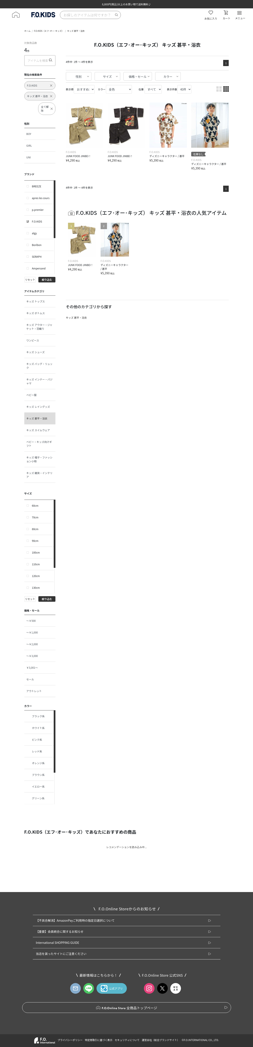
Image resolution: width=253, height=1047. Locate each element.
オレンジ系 (35, 763)
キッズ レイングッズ (38, 406)
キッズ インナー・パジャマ (39, 381)
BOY (28, 134)
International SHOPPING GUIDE (57, 942)
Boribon (37, 245)
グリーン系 (35, 798)
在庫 (141, 89)
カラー (167, 76)
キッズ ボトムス (35, 313)
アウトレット (34, 691)
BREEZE (36, 186)
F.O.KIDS (37, 221)
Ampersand (39, 268)
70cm (35, 517)
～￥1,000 (32, 632)
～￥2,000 (32, 644)
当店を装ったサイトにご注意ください (61, 954)
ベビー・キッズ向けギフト (39, 443)
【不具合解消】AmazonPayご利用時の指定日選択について (75, 920)
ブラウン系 (35, 775)
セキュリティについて (127, 1040)
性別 (79, 76)
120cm (36, 576)
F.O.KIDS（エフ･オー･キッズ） (49, 30)
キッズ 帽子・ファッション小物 (39, 459)
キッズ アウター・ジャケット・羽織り (39, 326)
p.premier (38, 209)
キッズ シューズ (35, 352)
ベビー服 (31, 395)
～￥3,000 (32, 656)
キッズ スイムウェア (38, 430)
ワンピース (32, 340)
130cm (36, 587)
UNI (28, 157)
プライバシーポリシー (70, 1040)
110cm (36, 564)
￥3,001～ (32, 667)
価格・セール (138, 76)
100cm (36, 552)
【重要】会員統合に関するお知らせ (60, 931)
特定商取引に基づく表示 (98, 1040)
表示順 (70, 89)
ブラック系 (35, 716)
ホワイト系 (35, 728)
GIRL (29, 145)
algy (34, 233)
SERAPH (37, 256)
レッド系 (34, 751)
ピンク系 (34, 740)
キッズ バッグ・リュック (39, 365)
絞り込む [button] (47, 279)
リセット (30, 279)
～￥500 (31, 620)
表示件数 (172, 89)
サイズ (107, 76)
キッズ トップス (35, 301)
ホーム (27, 30)
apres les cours (41, 198)
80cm (35, 529)
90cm (35, 540)
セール (30, 679)
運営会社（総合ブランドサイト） (160, 1040)
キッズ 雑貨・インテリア (39, 475)
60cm (35, 505)
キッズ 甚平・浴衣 (76, 30)
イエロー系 (35, 786)
